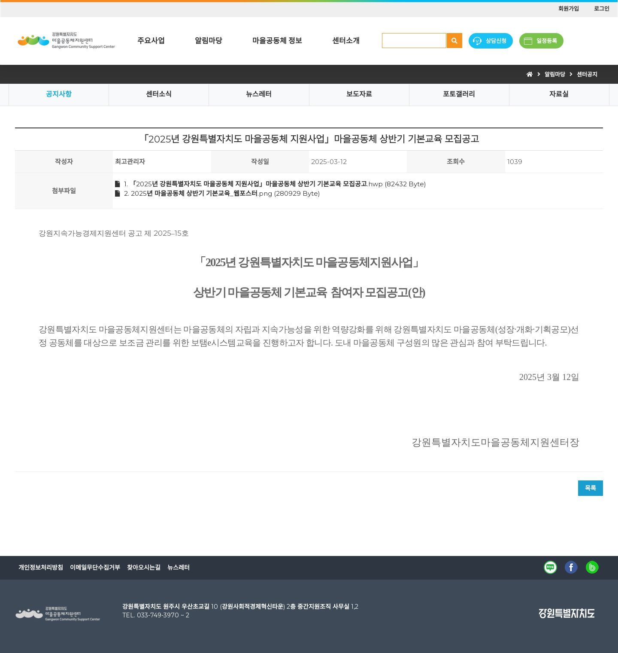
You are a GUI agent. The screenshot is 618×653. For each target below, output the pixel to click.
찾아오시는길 (144, 567)
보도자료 (359, 94)
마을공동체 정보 (277, 40)
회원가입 (568, 8)
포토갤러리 (459, 94)
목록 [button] (590, 488)
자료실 (559, 94)
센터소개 (346, 40)
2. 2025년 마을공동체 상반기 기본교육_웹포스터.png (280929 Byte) (217, 193)
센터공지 (587, 74)
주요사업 (151, 40)
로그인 (601, 8)
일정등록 (546, 40)
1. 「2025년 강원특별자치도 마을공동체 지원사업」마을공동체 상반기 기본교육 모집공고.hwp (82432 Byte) (270, 184)
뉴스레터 (259, 94)
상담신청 (496, 40)
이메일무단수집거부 (95, 567)
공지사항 (59, 94)
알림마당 (208, 40)
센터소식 (159, 94)
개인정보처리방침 (40, 567)
